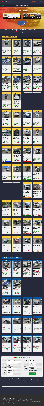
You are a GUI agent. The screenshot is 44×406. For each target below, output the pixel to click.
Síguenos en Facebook (36, 401)
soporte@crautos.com (6, 1)
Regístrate (34, 1)
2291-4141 (7, 2)
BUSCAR (32, 373)
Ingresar (40, 1)
